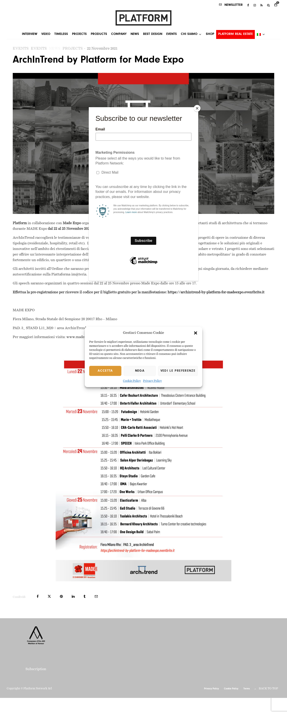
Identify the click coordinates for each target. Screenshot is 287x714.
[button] (195, 333)
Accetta (105, 370)
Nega (139, 370)
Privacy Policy (152, 381)
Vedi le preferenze (177, 370)
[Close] (197, 108)
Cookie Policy (132, 381)
